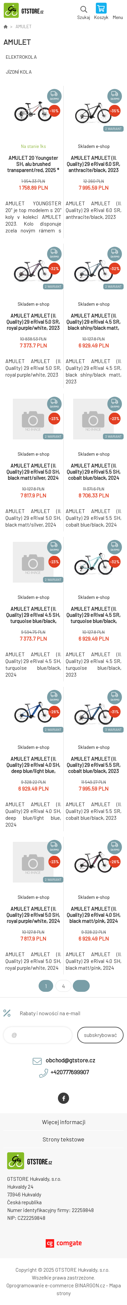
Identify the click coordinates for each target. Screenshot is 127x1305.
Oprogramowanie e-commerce (40, 1285)
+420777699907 (69, 1071)
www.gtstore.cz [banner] (26, 12)
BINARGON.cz (90, 1285)
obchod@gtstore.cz (70, 1060)
